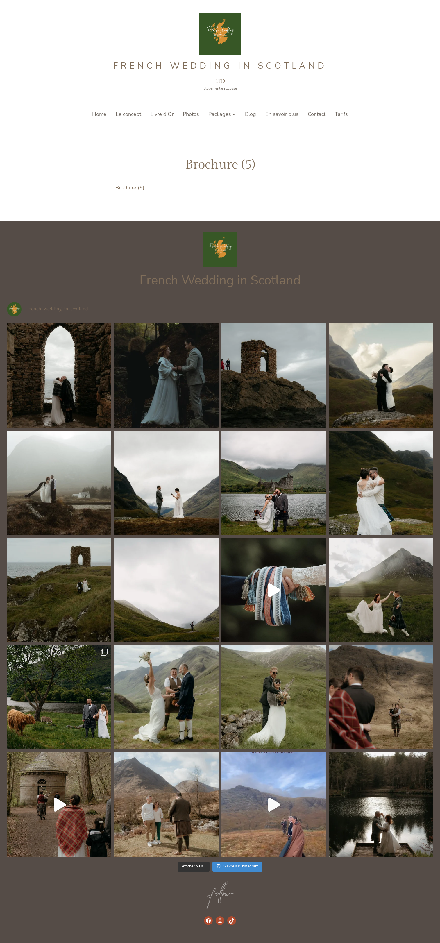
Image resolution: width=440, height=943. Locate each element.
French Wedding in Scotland (220, 66)
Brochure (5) (129, 187)
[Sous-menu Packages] (234, 114)
